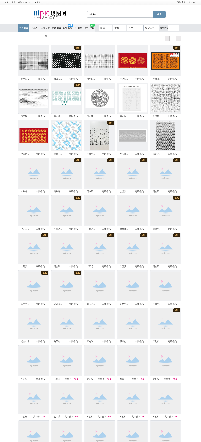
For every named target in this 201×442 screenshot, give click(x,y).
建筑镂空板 (125, 229)
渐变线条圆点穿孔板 (92, 79)
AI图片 (78, 28)
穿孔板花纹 (59, 116)
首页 (6, 2)
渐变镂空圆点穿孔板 (26, 116)
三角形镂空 (92, 341)
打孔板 (24, 379)
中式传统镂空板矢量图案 (26, 154)
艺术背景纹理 (59, 416)
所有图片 (23, 28)
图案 (122, 379)
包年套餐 (68, 26)
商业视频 (90, 26)
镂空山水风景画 (26, 79)
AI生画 (37, 2)
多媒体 (28, 2)
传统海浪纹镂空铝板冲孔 (125, 79)
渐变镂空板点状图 (158, 191)
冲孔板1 (25, 416)
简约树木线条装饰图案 (125, 116)
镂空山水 (25, 341)
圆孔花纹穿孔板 (92, 116)
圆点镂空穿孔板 (92, 191)
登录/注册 (181, 2)
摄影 (20, 2)
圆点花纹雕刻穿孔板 (92, 304)
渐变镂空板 (158, 266)
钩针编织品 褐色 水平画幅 (59, 304)
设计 (13, 2)
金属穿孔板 (158, 304)
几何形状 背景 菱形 (59, 229)
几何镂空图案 (158, 116)
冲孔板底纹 (92, 379)
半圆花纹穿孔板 (92, 266)
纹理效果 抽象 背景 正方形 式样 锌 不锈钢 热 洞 (125, 191)
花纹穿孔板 (125, 304)
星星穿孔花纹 (158, 229)
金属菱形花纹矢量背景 (26, 266)
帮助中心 (192, 2)
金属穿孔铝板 (92, 154)
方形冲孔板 (125, 154)
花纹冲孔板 (158, 79)
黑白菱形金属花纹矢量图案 (59, 79)
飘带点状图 (125, 341)
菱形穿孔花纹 (59, 191)
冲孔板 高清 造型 (158, 379)
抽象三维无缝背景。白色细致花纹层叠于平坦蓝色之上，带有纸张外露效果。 (59, 154)
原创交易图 (45, 29)
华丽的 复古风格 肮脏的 (26, 304)
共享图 (34, 28)
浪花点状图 (26, 229)
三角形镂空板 (92, 229)
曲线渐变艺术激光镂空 (59, 341)
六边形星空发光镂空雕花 (59, 379)
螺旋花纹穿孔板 (158, 154)
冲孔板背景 (158, 416)
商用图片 (56, 28)
